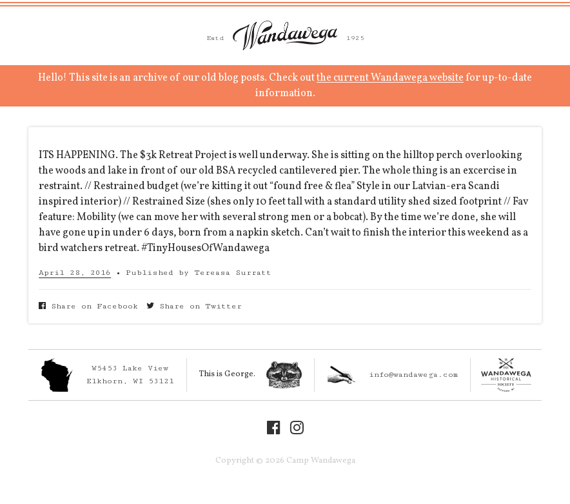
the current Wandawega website (390, 78)
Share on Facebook (88, 306)
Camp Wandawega (285, 35)
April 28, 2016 (75, 272)
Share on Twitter (194, 306)
